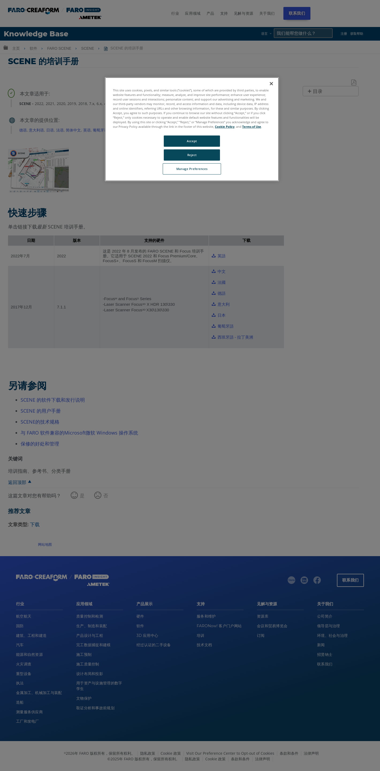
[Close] (271, 84)
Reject (191, 155)
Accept (192, 141)
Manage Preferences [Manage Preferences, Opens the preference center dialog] (191, 169)
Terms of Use (251, 127)
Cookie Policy (224, 127)
